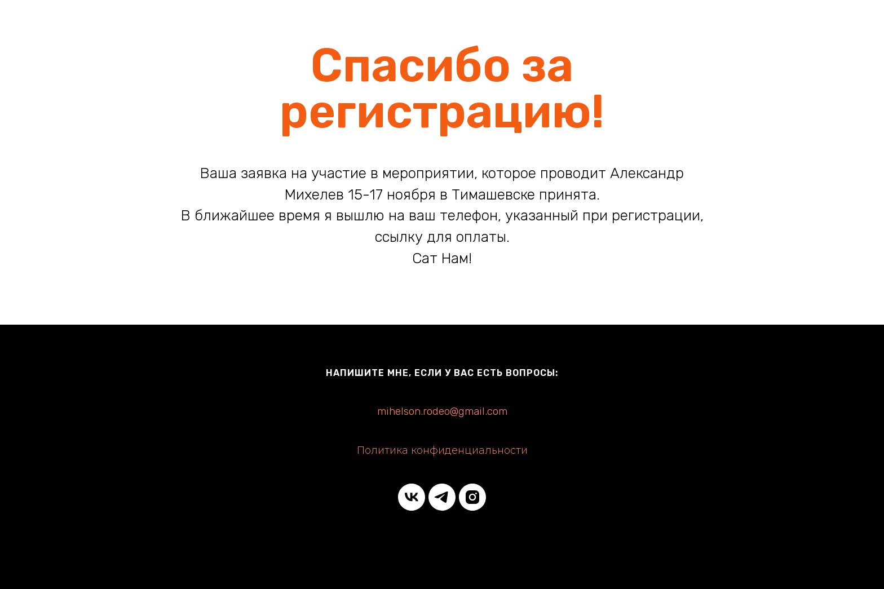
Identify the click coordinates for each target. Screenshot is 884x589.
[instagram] (472, 497)
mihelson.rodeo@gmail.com (442, 411)
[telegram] (442, 497)
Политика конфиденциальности (442, 450)
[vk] (411, 497)
